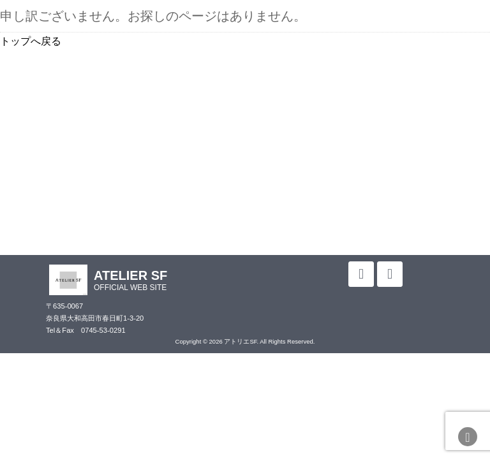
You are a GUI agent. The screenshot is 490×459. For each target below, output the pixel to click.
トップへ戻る (30, 41)
